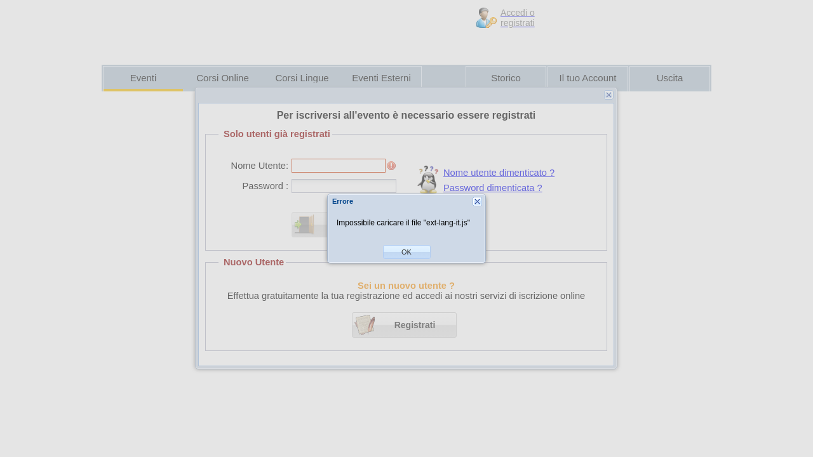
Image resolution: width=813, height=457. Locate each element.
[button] (407, 252)
